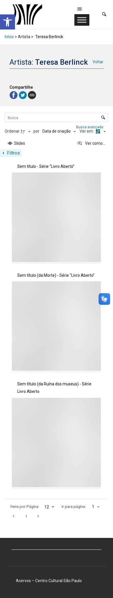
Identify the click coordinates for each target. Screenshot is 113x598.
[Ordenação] (58, 131)
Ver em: (87, 131)
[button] (104, 14)
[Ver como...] (91, 143)
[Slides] (16, 143)
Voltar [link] (98, 62)
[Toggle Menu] (81, 20)
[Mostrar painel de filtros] (11, 153)
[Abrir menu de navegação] (79, 8)
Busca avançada (90, 127)
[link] (7, 21)
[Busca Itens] (56, 117)
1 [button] (26, 516)
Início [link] (9, 36)
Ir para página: (74, 506)
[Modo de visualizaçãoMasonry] (100, 131)
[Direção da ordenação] (26, 131)
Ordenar (12, 131)
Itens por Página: (24, 506)
